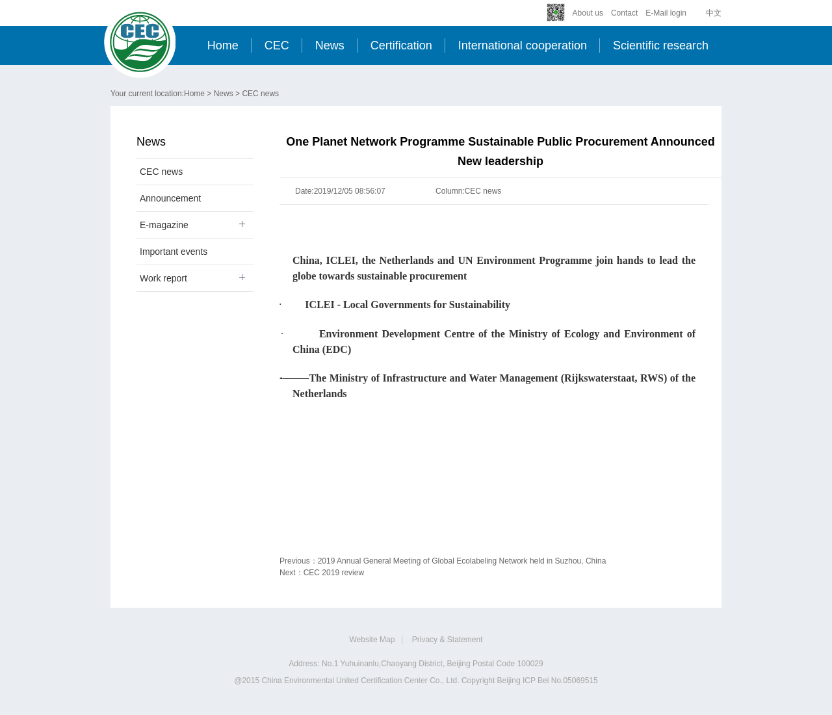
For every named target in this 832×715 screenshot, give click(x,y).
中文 (714, 13)
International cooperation (522, 45)
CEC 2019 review (334, 572)
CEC (277, 45)
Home (223, 45)
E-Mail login (665, 13)
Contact (624, 13)
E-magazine (164, 225)
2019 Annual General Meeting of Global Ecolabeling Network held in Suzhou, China (462, 561)
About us (588, 13)
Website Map (372, 639)
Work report (163, 278)
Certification (401, 45)
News (329, 45)
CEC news (260, 93)
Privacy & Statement (447, 639)
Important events (173, 251)
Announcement (170, 198)
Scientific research (660, 45)
